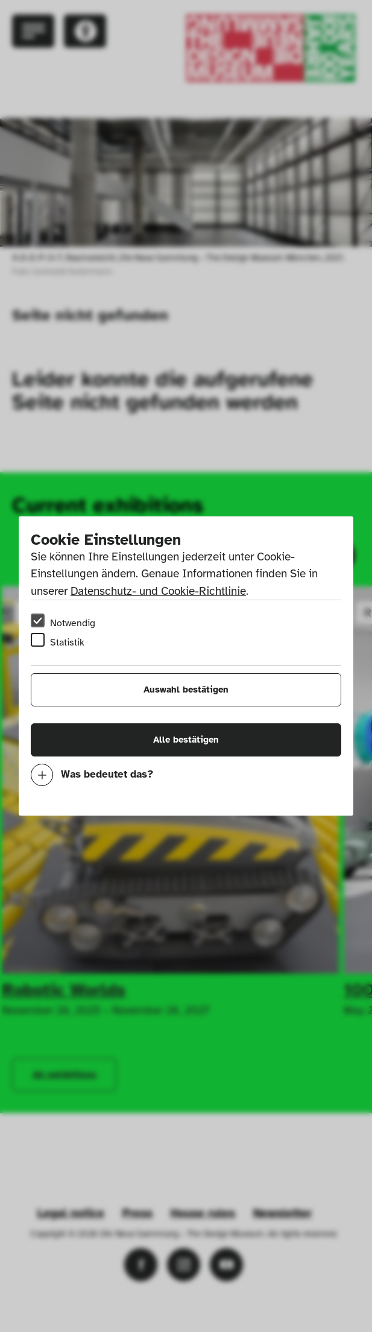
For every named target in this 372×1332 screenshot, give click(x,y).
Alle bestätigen (186, 739)
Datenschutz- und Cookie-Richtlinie (158, 591)
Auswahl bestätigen (186, 689)
